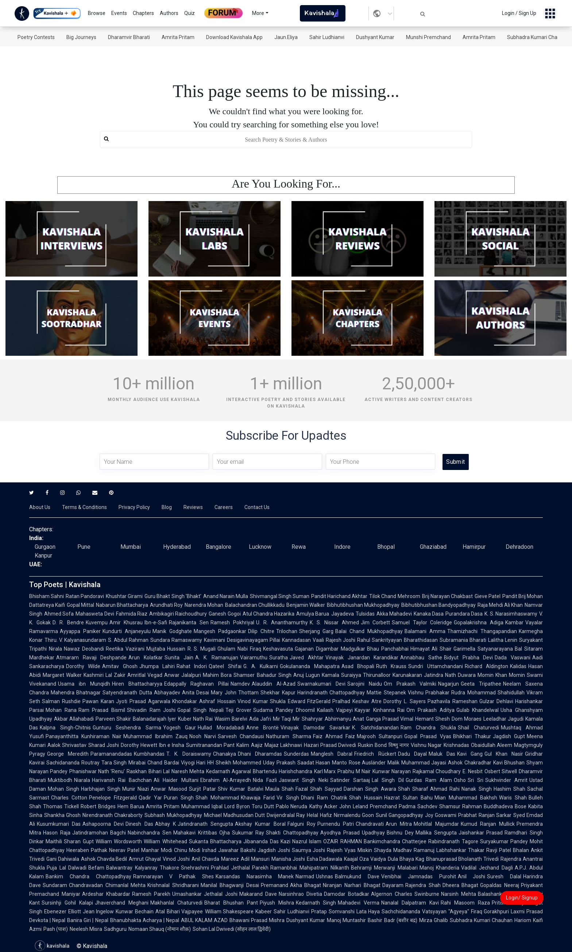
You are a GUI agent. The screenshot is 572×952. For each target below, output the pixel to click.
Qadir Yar (150, 798)
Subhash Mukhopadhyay (173, 815)
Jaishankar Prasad (481, 833)
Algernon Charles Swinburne (405, 894)
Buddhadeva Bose (505, 806)
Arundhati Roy (166, 605)
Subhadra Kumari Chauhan (538, 37)
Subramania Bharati (463, 640)
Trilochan (286, 631)
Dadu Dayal (412, 754)
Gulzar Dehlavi (496, 701)
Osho (460, 780)
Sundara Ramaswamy (176, 640)
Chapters (143, 13)
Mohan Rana (61, 710)
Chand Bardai (163, 763)
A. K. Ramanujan (216, 657)
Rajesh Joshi (340, 640)
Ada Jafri (260, 719)
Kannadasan (296, 640)
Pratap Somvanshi (333, 911)
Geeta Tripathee (481, 684)
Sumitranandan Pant (210, 745)
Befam (96, 868)
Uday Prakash (279, 763)
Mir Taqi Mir (286, 719)
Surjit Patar (202, 789)
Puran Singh (179, 798)
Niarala (82, 780)
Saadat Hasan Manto (322, 763)
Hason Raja (56, 833)
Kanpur (43, 555)
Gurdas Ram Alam (429, 780)
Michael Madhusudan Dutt (234, 815)
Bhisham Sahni (46, 596)
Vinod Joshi (176, 859)
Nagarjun (448, 684)
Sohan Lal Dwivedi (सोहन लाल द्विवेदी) (232, 929)
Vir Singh (288, 798)
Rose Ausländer (367, 763)
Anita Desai (195, 692)
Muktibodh (60, 780)
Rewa (298, 546)
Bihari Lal (159, 771)
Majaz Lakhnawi (283, 745)
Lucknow (260, 546)
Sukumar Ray (248, 833)
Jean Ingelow (98, 911)
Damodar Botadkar (346, 894)
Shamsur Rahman (460, 806)
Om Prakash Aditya (430, 710)
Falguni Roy (301, 824)
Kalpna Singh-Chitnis (65, 728)
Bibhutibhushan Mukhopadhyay (363, 605)
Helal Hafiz (319, 815)
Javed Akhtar (307, 657)
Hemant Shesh (432, 719)
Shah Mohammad (217, 798)
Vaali (318, 640)
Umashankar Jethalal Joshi (205, 894)
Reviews (193, 507)
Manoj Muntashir (346, 920)
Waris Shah (513, 798)
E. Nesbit (473, 771)
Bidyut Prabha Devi (468, 657)
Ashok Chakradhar (469, 763)
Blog (167, 507)
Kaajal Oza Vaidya (365, 859)
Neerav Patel (124, 850)
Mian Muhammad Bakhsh (465, 798)
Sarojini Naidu (364, 684)
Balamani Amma (425, 631)
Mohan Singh (63, 789)
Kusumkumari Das (59, 824)
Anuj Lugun (306, 675)
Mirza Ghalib (433, 920)
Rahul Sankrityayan (379, 640)
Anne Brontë (262, 728)
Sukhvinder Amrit (506, 780)
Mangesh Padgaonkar (220, 631)
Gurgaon (45, 546)
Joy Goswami (440, 815)
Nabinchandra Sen (149, 833)
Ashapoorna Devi (103, 824)
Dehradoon (519, 546)
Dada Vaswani (512, 657)
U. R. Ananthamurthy (282, 622)
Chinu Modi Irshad (195, 850)
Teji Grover (238, 710)
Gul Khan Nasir (503, 754)
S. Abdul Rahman (128, 640)
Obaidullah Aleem (491, 745)
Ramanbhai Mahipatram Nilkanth (309, 868)
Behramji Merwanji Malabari (384, 868)
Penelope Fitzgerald (113, 798)
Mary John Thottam (235, 692)
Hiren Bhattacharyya (137, 684)
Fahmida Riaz (131, 614)
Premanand (274, 885)
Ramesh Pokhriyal (232, 622)
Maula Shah (279, 789)
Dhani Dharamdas (260, 754)
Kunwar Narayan (391, 771)
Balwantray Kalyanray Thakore (142, 868)
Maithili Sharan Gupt (70, 841)
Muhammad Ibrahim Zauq (155, 736)
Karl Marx (325, 771)
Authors (169, 13)
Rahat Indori (192, 666)
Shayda (382, 850)
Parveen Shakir (113, 719)
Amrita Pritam (178, 37)
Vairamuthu (253, 657)
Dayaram (392, 885)
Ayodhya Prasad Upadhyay (352, 833)
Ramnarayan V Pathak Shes (173, 876)
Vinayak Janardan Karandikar (361, 657)
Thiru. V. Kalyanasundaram (75, 640)
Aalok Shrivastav (66, 745)
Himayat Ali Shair (431, 649)
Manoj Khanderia (440, 868)
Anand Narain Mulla (225, 596)
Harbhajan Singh (100, 789)
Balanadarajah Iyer (154, 719)
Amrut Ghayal (145, 859)
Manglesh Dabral (331, 754)
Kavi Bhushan (509, 763)
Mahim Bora (217, 675)
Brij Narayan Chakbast (447, 596)
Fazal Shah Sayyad (318, 789)
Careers (223, 507)
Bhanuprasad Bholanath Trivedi (462, 859)
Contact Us (257, 507)
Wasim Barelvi (230, 719)
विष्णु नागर (399, 745)
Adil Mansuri (255, 859)
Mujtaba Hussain (166, 649)
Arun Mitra (399, 824)
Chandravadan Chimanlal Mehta (107, 885)
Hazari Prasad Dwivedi (330, 745)
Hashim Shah (509, 789)
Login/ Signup (522, 898)
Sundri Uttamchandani (435, 666)
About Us (39, 507)
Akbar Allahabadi (74, 719)
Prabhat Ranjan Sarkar (484, 815)
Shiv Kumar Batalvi (240, 789)
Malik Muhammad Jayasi (416, 763)
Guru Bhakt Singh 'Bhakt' (172, 596)
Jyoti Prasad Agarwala (143, 701)
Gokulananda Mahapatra (309, 666)
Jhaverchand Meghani (121, 903)
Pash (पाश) (55, 929)
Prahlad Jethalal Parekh (239, 868)
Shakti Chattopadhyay (292, 833)
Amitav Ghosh (119, 666)
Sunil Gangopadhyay (399, 815)
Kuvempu (97, 622)
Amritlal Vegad (144, 675)
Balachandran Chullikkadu (255, 605)
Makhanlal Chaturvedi (176, 903)
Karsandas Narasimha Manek (255, 876)
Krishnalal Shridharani (173, 885)
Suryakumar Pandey (504, 841)
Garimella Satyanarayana (483, 649)
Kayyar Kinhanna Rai (380, 710)
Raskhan (137, 771)
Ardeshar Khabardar (106, 894)
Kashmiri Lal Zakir (104, 675)
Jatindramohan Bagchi (99, 833)
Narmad (304, 876)
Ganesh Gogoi (224, 614)
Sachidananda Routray (73, 763)
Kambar (514, 622)
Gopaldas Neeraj (499, 885)
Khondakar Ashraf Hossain (204, 701)
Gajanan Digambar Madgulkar (330, 649)
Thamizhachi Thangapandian (482, 631)
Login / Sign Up (519, 13)
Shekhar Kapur (277, 692)
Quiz (189, 13)
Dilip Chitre (261, 631)
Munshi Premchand (428, 37)
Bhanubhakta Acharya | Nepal (144, 920)
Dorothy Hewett (139, 745)
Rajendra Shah (423, 885)
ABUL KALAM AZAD (204, 920)
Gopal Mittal (80, 605)
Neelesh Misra (86, 929)
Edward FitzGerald (309, 701)
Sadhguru (115, 929)
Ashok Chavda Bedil (104, 859)
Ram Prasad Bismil (101, 710)
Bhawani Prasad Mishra (257, 920)
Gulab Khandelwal (477, 710)
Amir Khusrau (126, 622)
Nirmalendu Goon (354, 815)
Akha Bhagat (305, 885)
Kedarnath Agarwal (228, 771)
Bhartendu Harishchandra (282, 771)
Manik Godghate (172, 631)
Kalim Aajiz (249, 745)
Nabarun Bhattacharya (122, 605)
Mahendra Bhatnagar (76, 692)
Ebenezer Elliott (62, 911)
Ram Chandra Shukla (428, 728)
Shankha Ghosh (62, 815)
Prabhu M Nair (354, 771)
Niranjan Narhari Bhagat (351, 885)
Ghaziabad (433, 546)
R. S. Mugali (202, 649)
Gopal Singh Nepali (200, 710)
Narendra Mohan (204, 605)
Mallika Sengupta (436, 833)
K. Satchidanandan (375, 728)
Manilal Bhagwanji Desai (230, 885)
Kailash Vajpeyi (335, 710)
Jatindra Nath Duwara (450, 675)
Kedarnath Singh (316, 903)
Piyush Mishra (277, 903)
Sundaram (55, 885)
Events (119, 13)
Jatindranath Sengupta (205, 824)
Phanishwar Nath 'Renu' (97, 771)
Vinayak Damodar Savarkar (315, 728)
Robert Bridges (98, 806)
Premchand (383, 806)
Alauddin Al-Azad (273, 684)
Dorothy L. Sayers (404, 701)
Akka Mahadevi (394, 614)
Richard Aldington (486, 666)
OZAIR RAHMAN (342, 841)
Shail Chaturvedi (478, 728)
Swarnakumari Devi (321, 684)
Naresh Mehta (187, 771)
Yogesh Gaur (179, 728)
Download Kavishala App (234, 37)
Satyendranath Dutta (127, 692)
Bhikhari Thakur (472, 736)
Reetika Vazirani (125, 649)
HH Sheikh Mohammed (234, 763)
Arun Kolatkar (145, 657)
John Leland (353, 806)
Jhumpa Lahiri (157, 666)
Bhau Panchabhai (388, 649)
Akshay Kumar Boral (260, 824)
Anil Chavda (205, 859)
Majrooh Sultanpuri (379, 736)
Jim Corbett (375, 622)
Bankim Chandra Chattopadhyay (88, 876)
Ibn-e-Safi (155, 622)
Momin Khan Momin (501, 675)
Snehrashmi (195, 868)
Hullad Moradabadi (221, 728)
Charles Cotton (69, 798)
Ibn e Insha (171, 745)
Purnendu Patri (335, 824)
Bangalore (218, 546)
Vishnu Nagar (426, 745)
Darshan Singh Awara (370, 789)
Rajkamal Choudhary (437, 771)
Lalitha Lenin (502, 640)
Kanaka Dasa (429, 614)
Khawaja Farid (258, 798)
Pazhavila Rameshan (453, 701)
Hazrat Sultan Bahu (408, 798)
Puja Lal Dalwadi (66, 868)
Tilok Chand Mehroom (394, 596)
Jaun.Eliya (286, 37)
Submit (455, 461)
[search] (286, 139)
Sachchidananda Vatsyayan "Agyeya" (425, 911)
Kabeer (263, 911)
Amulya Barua (312, 614)
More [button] (258, 13)
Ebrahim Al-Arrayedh (225, 780)
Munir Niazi (135, 789)
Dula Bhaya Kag (406, 859)
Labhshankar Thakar (460, 850)
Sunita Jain (179, 657)
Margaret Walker (62, 675)
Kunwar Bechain (135, 911)
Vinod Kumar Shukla (261, 701)
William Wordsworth (119, 841)
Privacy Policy (134, 507)
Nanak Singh (476, 789)
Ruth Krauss (391, 666)
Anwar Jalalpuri (182, 675)
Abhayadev (167, 692)
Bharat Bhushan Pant (231, 903)
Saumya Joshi (308, 850)
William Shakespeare (229, 911)
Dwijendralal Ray (286, 815)
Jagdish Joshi (274, 850)
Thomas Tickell (61, 806)
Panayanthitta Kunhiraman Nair (83, 736)
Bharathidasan (421, 640)
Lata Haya (368, 911)
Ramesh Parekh (151, 894)
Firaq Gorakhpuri (490, 911)
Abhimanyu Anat (344, 719)
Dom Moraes (467, 719)
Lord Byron (237, 806)
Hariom (522, 920)
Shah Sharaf (413, 789)
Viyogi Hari (193, 763)
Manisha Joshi (288, 859)
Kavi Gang (470, 754)
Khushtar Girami (124, 596)
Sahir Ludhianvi (326, 37)
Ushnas (324, 876)
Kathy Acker (323, 806)
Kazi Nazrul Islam (301, 841)
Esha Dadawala (325, 859)
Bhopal (386, 546)
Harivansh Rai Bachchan (122, 780)
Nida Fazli (265, 780)
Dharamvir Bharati (129, 37)
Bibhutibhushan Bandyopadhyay (438, 605)
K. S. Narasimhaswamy (510, 614)
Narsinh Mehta (458, 894)
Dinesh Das (139, 824)
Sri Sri (475, 780)
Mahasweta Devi (95, 614)
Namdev (240, 684)
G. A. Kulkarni (260, 666)
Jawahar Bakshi (237, 850)
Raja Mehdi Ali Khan (500, 605)
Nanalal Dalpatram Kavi (410, 903)
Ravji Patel (498, 850)
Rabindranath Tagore (453, 841)
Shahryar (312, 719)
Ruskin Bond (372, 745)
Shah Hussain (365, 798)
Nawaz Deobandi (84, 649)
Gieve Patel (487, 596)
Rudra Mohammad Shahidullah (488, 692)
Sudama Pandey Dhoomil (284, 710)
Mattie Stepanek (386, 692)
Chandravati (370, 824)
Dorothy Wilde (83, 666)
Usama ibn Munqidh (84, 684)
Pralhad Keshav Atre (357, 701)
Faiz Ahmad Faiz (334, 736)
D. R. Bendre (68, 622)
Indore (342, 546)
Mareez (230, 859)
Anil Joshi (472, 876)
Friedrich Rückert (375, 754)
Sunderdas (296, 754)
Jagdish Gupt (509, 736)
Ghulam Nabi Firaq (239, 649)
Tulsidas (365, 614)
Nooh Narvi (202, 736)
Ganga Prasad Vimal (389, 719)
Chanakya (224, 754)
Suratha (278, 657)
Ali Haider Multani (176, 780)
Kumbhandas (149, 754)
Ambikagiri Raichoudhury (178, 614)
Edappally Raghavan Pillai (196, 684)
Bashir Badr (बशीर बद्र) (392, 920)
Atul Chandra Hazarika (269, 614)
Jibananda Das (260, 841)
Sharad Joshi (103, 745)
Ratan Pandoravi (85, 596)
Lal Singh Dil (387, 780)
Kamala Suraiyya (341, 675)
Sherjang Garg (316, 631)
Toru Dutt (263, 806)
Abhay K (165, 824)
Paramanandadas (111, 754)
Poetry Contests (36, 37)
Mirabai (137, 763)
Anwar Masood (169, 789)
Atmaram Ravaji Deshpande (91, 657)
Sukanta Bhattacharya (215, 841)
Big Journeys (81, 37)
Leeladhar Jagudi (503, 719)
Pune (83, 546)
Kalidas (518, 666)
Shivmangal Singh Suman (279, 596)
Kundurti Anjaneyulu (127, 631)
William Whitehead (165, 841)
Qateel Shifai (225, 666)
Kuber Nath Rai (195, 719)
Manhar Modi (156, 850)
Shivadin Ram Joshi (151, 710)
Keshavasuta (278, 649)
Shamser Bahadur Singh (262, 675)
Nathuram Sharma (288, 736)
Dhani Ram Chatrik (324, 798)
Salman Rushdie (61, 701)
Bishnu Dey (400, 833)
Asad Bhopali (357, 666)
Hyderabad (177, 546)
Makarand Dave (258, 894)
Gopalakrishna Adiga (478, 622)
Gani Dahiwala (62, 859)
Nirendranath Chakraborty (112, 815)
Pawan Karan (98, 701)
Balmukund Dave (357, 876)
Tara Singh (114, 763)
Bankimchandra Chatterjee (395, 841)
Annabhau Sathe (421, 657)
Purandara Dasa (464, 614)
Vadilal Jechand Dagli (487, 868)
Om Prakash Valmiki (410, 684)
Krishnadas (456, 745)
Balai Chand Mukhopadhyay (369, 631)
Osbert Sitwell (500, 771)
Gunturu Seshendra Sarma (127, 728)
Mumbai (130, 546)
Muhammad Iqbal (202, 806)
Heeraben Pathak (86, 850)
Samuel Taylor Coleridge (422, 622)
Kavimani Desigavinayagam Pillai (242, 640)
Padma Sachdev (418, 806)
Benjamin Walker (305, 605)
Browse (96, 13)
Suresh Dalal (504, 876)
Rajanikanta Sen (189, 622)
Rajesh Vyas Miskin (349, 850)
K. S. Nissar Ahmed (334, 622)
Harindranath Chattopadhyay (331, 692)
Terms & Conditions (84, 507)
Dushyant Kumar (375, 37)
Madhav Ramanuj (413, 850)
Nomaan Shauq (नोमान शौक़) (159, 929)
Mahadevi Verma (358, 903)
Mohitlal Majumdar (436, 824)
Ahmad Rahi (445, 789)
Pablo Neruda (292, 806)
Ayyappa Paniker (80, 631)
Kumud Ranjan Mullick (488, 824)
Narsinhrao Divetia (300, 894)
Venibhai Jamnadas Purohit (418, 876)
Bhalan (521, 850)
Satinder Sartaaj (350, 780)
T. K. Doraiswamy (188, 754)
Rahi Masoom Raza (465, 903)
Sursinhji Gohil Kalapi (67, 903)
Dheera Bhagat (460, 885)
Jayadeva (342, 614)
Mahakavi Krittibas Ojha (201, 833)
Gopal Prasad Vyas (427, 736)
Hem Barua (130, 806)
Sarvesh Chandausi (241, 736)
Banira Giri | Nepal (87, 920)
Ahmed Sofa (59, 614)
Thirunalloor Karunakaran (392, 675)
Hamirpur (474, 546)
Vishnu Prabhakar (428, 692)
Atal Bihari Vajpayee (179, 911)
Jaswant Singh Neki (303, 780)
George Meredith (68, 754)
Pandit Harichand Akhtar (339, 596)
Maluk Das (442, 754)
